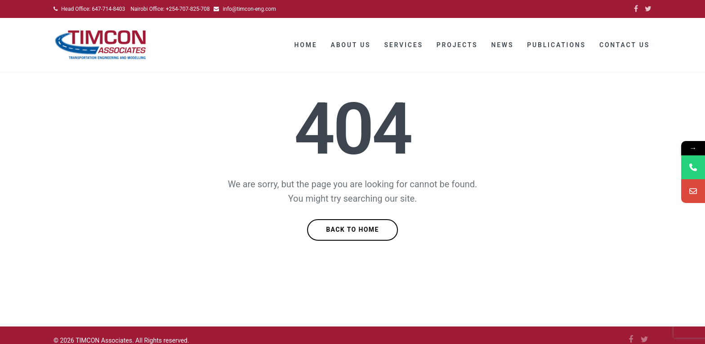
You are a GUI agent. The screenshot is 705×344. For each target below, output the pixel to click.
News (502, 45)
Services (403, 45)
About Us (351, 45)
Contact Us (624, 45)
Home (305, 45)
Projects (457, 45)
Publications (556, 45)
